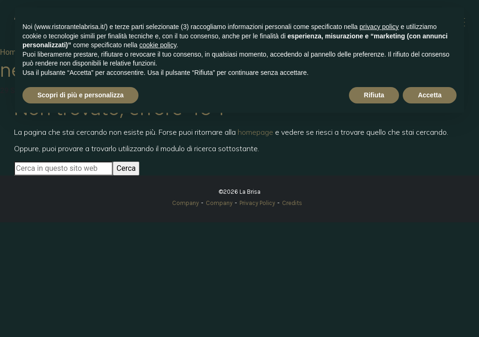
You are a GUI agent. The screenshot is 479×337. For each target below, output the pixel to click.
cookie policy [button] (157, 45)
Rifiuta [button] (374, 95)
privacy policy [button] (379, 26)
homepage (255, 132)
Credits (292, 202)
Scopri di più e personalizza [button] (80, 95)
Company (185, 202)
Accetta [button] (430, 95)
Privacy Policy (257, 202)
